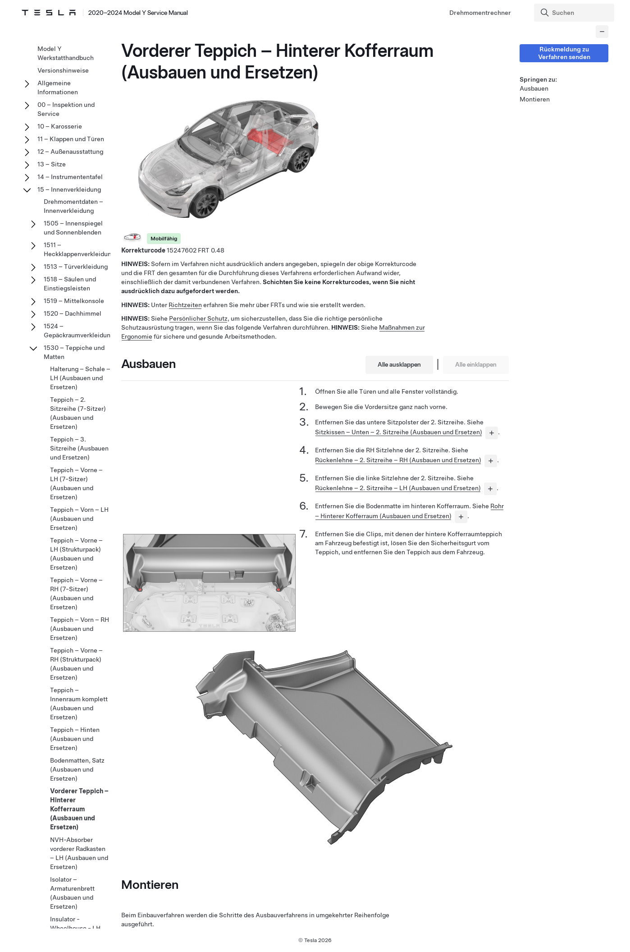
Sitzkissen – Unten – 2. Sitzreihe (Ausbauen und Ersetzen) (398, 432)
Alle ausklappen (399, 364)
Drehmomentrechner (480, 12)
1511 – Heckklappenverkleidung (79, 249)
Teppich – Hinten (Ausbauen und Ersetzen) (75, 738)
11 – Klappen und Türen (70, 139)
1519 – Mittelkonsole (74, 300)
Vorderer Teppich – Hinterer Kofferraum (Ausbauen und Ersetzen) (79, 809)
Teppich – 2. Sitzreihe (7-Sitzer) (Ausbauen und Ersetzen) (78, 413)
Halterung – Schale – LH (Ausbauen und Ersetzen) (80, 378)
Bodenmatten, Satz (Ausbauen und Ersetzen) (77, 769)
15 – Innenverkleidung (69, 189)
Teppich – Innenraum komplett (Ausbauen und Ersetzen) (79, 703)
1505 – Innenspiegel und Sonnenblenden (73, 228)
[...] (491, 433)
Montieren (535, 99)
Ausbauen (534, 88)
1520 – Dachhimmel (72, 313)
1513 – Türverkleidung (76, 266)
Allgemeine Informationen (57, 87)
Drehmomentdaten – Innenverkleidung (73, 206)
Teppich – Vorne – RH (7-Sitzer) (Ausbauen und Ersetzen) (76, 593)
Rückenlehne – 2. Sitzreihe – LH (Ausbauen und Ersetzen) (398, 488)
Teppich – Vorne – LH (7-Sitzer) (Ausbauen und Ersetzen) (76, 483)
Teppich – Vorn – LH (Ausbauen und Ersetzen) (79, 518)
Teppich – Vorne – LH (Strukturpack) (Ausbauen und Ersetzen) (76, 554)
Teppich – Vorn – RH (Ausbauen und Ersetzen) (79, 628)
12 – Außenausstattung (70, 151)
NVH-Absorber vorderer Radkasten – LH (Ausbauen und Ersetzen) (79, 853)
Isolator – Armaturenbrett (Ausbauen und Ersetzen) (72, 893)
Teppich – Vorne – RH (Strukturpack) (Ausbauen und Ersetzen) (76, 664)
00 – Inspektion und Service (66, 109)
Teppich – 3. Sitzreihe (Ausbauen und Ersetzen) (79, 448)
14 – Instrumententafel (70, 176)
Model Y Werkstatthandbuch (65, 53)
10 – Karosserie (59, 126)
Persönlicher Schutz (198, 318)
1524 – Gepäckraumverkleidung (79, 330)
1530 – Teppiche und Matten (74, 352)
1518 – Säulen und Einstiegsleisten (70, 284)
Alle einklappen (476, 364)
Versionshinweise (63, 70)
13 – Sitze (51, 164)
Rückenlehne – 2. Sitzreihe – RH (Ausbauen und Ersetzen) (398, 460)
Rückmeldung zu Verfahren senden (564, 53)
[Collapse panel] (602, 31)
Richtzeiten (185, 304)
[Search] (575, 12)
